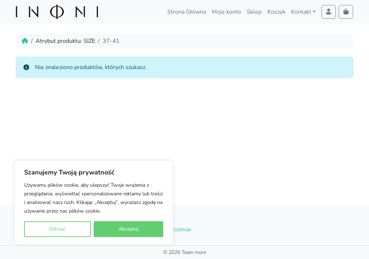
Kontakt (301, 12)
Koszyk (276, 12)
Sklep (254, 12)
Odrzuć (57, 229)
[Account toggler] (328, 12)
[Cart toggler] (346, 12)
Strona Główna (186, 12)
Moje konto (226, 12)
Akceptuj (128, 229)
